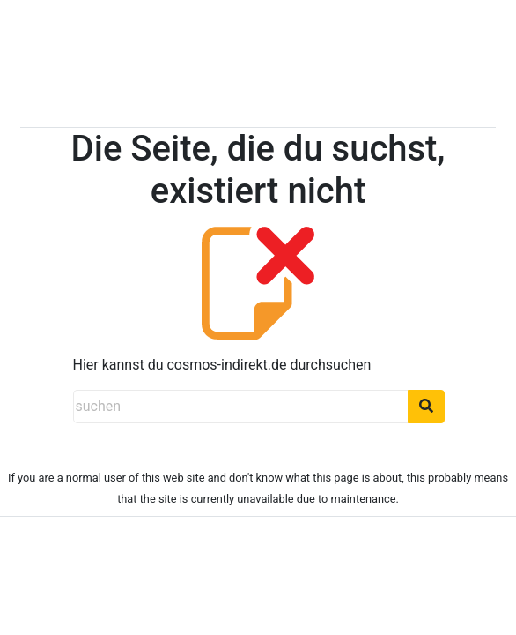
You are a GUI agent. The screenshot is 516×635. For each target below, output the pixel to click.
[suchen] (240, 406)
